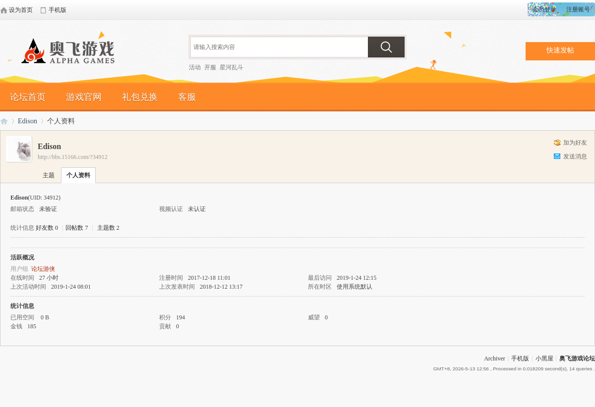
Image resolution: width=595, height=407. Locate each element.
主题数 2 (108, 227)
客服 (187, 97)
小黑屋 (544, 358)
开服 (210, 67)
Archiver (494, 358)
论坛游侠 (43, 268)
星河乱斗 (231, 67)
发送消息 (575, 156)
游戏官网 (84, 97)
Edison (27, 121)
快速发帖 (560, 50)
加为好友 (575, 142)
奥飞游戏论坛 (72, 52)
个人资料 (78, 175)
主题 (49, 175)
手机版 (520, 358)
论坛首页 (28, 97)
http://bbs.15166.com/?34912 (73, 156)
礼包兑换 (140, 97)
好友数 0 (47, 227)
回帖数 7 (76, 227)
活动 (195, 67)
